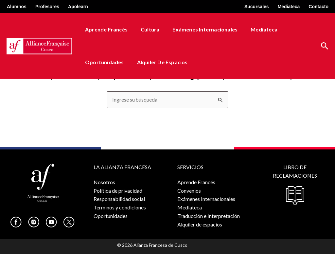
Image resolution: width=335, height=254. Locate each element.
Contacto (318, 6)
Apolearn (78, 6)
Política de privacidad (118, 190)
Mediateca (289, 6)
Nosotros (104, 182)
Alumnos (16, 6)
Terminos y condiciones (120, 207)
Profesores (47, 6)
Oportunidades (103, 62)
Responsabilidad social (119, 199)
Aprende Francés (105, 29)
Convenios (189, 190)
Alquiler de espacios (158, 62)
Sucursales (256, 6)
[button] (325, 46)
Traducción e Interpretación (208, 215)
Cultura (146, 29)
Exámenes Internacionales (198, 29)
